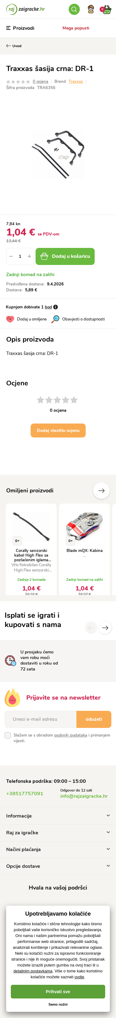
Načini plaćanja (58, 849)
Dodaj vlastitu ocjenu (58, 430)
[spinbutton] (20, 256)
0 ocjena (40, 81)
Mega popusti (75, 28)
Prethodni (83, 490)
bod (48, 307)
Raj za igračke (58, 832)
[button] (29, 256)
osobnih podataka (70, 735)
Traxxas (76, 81)
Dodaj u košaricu (65, 256)
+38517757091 (24, 793)
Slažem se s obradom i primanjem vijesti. (62, 738)
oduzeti (94, 719)
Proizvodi (20, 28)
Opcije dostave (58, 866)
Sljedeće (101, 490)
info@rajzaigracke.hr (84, 796)
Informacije (58, 816)
